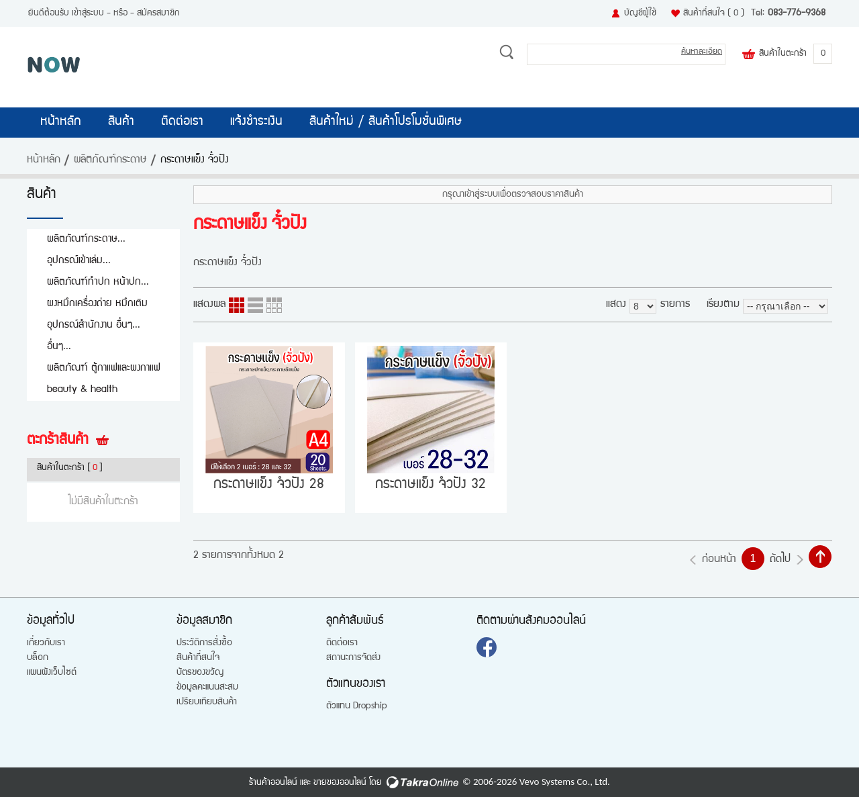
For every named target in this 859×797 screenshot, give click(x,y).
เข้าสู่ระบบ (88, 13)
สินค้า (121, 122)
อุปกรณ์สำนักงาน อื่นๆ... (93, 325)
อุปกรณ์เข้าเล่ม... (79, 260)
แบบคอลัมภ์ (236, 305)
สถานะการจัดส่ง (353, 658)
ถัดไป (780, 560)
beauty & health (82, 389)
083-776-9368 (796, 13)
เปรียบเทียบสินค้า (206, 702)
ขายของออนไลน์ (339, 783)
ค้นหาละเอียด (701, 52)
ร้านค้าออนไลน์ (273, 783)
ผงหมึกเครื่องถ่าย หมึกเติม (97, 303)
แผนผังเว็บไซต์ (52, 673)
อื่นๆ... (59, 346)
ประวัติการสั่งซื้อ (204, 643)
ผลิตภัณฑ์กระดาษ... (86, 239)
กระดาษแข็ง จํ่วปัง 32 (430, 485)
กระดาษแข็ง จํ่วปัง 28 (268, 485)
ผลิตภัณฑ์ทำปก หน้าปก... (98, 282)
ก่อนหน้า (719, 560)
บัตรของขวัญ (199, 673)
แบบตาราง (274, 305)
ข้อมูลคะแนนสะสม (207, 688)
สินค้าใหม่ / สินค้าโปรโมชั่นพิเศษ (385, 122)
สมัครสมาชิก (158, 13)
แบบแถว (255, 305)
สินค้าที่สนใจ (713, 13)
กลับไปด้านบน (820, 556)
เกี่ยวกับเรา (46, 643)
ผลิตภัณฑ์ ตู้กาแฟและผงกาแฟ (103, 368)
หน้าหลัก (60, 122)
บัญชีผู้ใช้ (640, 13)
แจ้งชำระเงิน (256, 122)
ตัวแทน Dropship (356, 706)
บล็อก (37, 658)
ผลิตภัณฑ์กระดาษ (110, 160)
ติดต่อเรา (182, 122)
